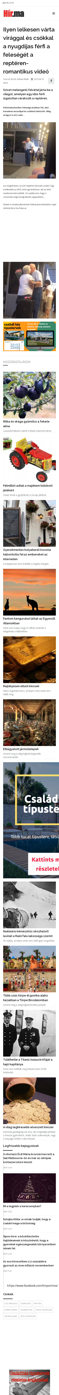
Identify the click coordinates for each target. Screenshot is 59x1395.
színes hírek (10, 1310)
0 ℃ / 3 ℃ (8, 3)
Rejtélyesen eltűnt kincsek (21, 686)
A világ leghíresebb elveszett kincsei (28, 1127)
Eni (12, 79)
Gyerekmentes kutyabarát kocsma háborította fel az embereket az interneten (27, 554)
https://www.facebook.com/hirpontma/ (32, 1285)
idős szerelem (28, 1316)
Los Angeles (10, 1303)
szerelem (26, 1303)
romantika (26, 1310)
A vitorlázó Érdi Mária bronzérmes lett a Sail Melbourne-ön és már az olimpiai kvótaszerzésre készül (28, 1158)
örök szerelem (44, 1310)
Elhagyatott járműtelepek (21, 749)
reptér (37, 1303)
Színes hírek (23, 79)
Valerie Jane (10, 1316)
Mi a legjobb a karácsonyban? (22, 1206)
